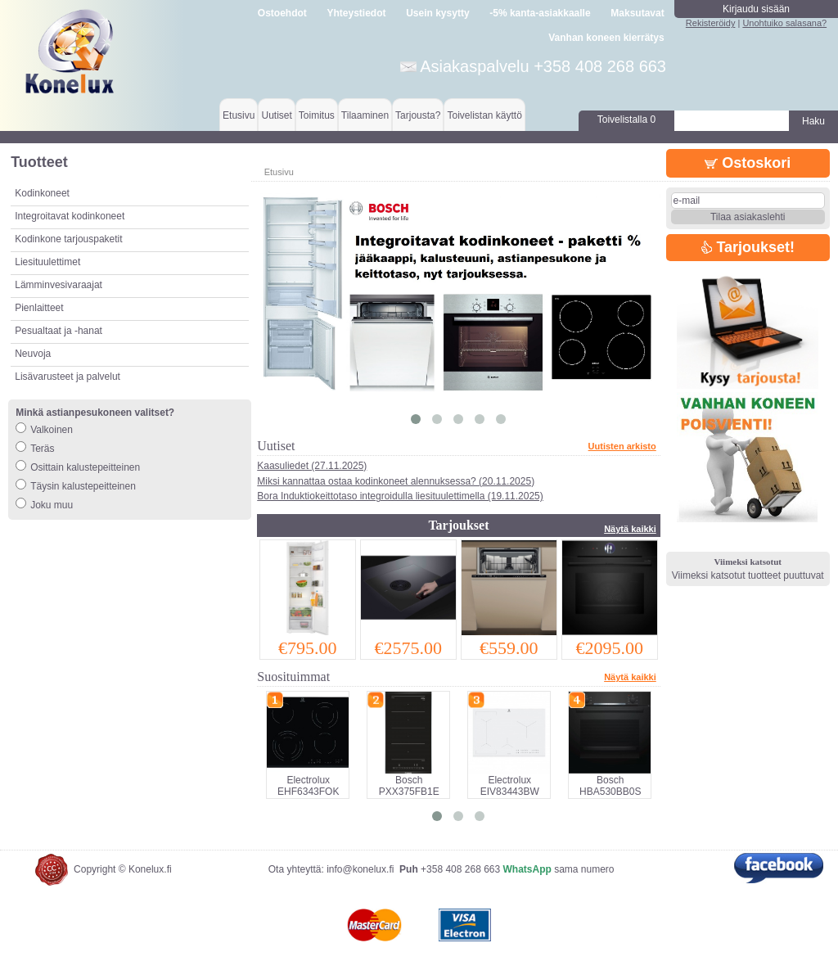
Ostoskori (748, 163)
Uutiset (276, 115)
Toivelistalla (626, 119)
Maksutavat (637, 13)
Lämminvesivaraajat (58, 285)
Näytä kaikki (630, 529)
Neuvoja (33, 353)
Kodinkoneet (42, 193)
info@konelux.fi (360, 869)
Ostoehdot (282, 13)
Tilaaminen (365, 115)
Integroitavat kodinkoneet (69, 216)
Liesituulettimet (47, 262)
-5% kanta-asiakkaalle (539, 13)
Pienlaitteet (39, 308)
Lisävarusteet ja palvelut (67, 376)
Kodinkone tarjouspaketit (68, 239)
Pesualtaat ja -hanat (58, 330)
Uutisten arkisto (622, 446)
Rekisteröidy (711, 23)
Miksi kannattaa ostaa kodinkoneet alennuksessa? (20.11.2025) (395, 481)
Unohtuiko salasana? (784, 23)
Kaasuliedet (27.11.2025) (312, 465)
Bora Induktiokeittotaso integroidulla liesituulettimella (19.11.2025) (400, 496)
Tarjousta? (417, 115)
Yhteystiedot (356, 13)
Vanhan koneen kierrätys (606, 37)
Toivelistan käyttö (484, 115)
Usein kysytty (437, 13)
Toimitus (317, 115)
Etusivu (239, 115)
